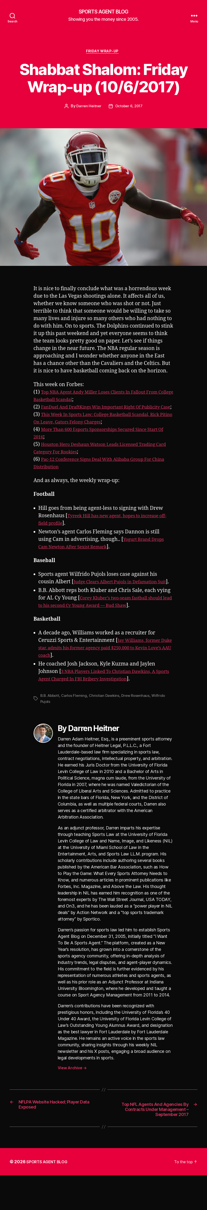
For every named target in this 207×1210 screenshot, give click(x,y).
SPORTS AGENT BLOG (103, 12)
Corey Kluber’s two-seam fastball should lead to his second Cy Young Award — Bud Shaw (98, 622)
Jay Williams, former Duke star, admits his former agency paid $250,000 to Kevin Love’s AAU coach (103, 672)
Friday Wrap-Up (103, 53)
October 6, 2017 (129, 108)
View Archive (72, 1092)
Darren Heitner (88, 108)
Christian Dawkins (106, 720)
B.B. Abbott (50, 720)
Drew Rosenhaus (139, 720)
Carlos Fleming (76, 720)
